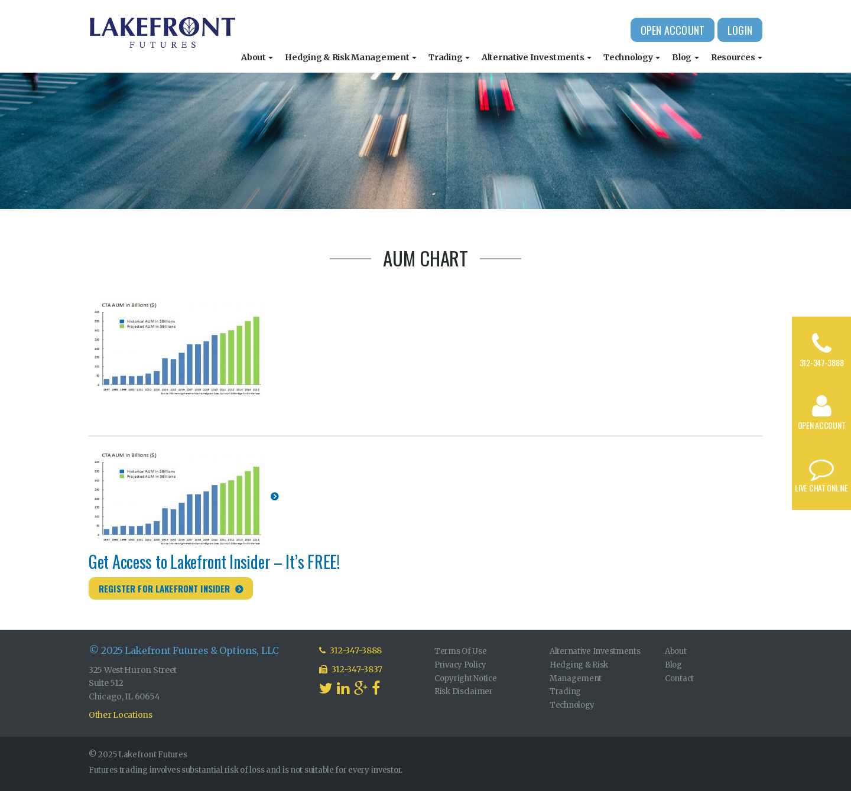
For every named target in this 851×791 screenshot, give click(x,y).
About (257, 57)
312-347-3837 (350, 669)
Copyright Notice (465, 678)
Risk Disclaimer (463, 691)
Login (739, 30)
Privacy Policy (460, 665)
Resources (736, 57)
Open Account (672, 30)
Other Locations (120, 714)
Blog (685, 57)
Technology (631, 57)
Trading (449, 57)
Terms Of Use (460, 651)
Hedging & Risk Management (351, 57)
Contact (679, 678)
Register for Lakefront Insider (164, 588)
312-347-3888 (822, 362)
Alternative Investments (537, 57)
